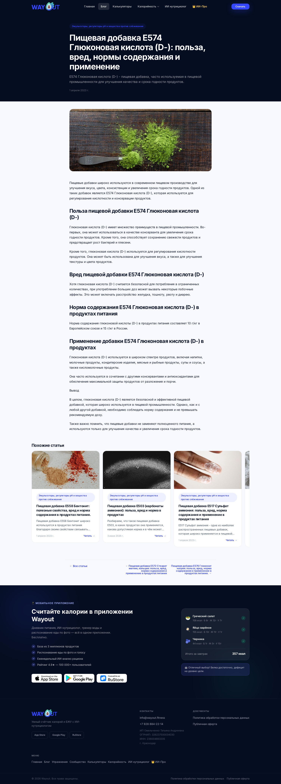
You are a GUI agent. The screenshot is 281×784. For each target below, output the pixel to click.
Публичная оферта (205, 724)
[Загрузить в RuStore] (112, 678)
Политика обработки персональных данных (221, 717)
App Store (39, 734)
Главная (89, 6)
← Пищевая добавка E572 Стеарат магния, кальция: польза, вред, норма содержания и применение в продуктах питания (146, 569)
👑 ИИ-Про (199, 6)
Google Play (58, 734)
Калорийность (148, 6)
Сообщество (78, 761)
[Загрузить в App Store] (47, 678)
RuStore (76, 734)
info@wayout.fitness (152, 717)
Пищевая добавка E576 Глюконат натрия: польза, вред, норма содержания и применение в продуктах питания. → (191, 569)
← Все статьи (78, 566)
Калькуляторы (122, 6)
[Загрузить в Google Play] (79, 678)
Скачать (240, 6)
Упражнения (60, 761)
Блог (104, 6)
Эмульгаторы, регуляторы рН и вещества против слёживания (107, 26)
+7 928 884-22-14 (151, 724)
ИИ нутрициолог (175, 6)
